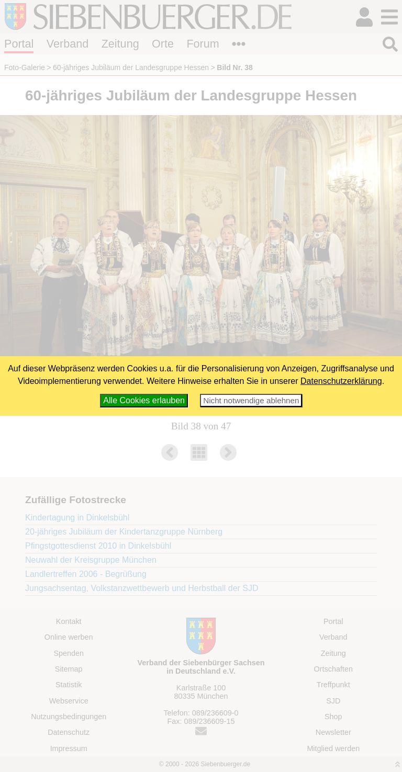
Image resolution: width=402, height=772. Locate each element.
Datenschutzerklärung (341, 381)
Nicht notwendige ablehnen (251, 400)
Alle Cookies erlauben (144, 400)
